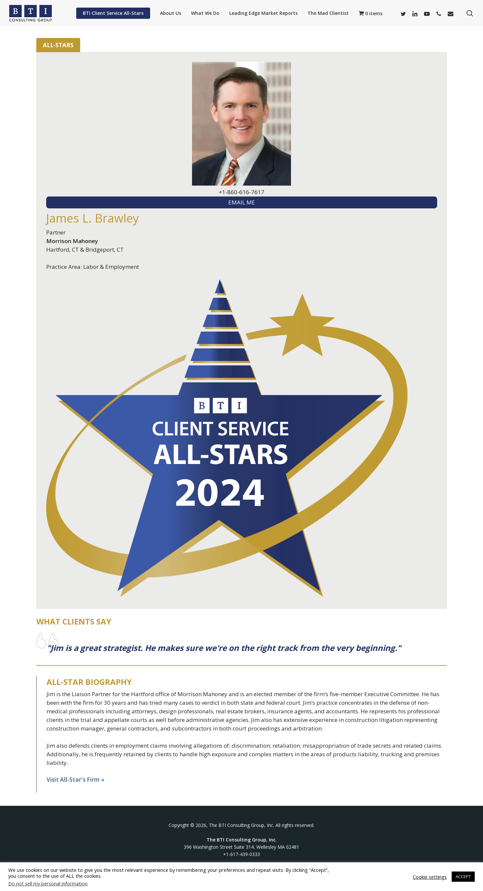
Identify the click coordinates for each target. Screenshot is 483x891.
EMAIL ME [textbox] (241, 202)
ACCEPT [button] (463, 876)
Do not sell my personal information (47, 883)
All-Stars (58, 45)
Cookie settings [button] (430, 877)
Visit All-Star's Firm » (76, 779)
